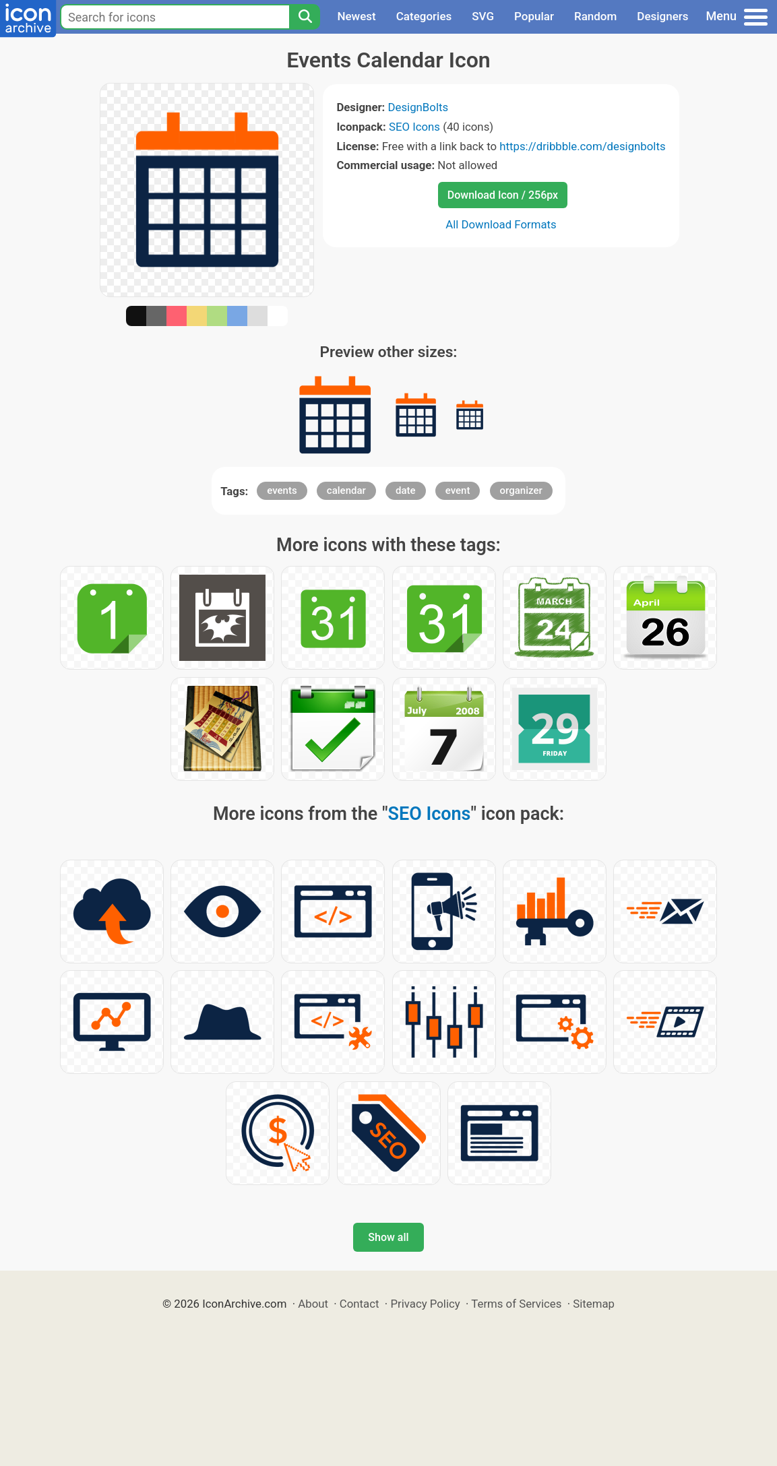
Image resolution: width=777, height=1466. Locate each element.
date (406, 490)
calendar (346, 490)
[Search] (304, 17)
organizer (521, 490)
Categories (424, 16)
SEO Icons (414, 126)
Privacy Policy (425, 1303)
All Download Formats (501, 224)
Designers (662, 16)
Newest (356, 16)
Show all (388, 1237)
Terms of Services (516, 1303)
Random (595, 16)
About (313, 1303)
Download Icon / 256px (502, 195)
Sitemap (594, 1303)
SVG (483, 16)
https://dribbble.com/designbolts (582, 146)
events (282, 490)
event (457, 490)
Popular (534, 16)
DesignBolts (418, 107)
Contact (359, 1303)
